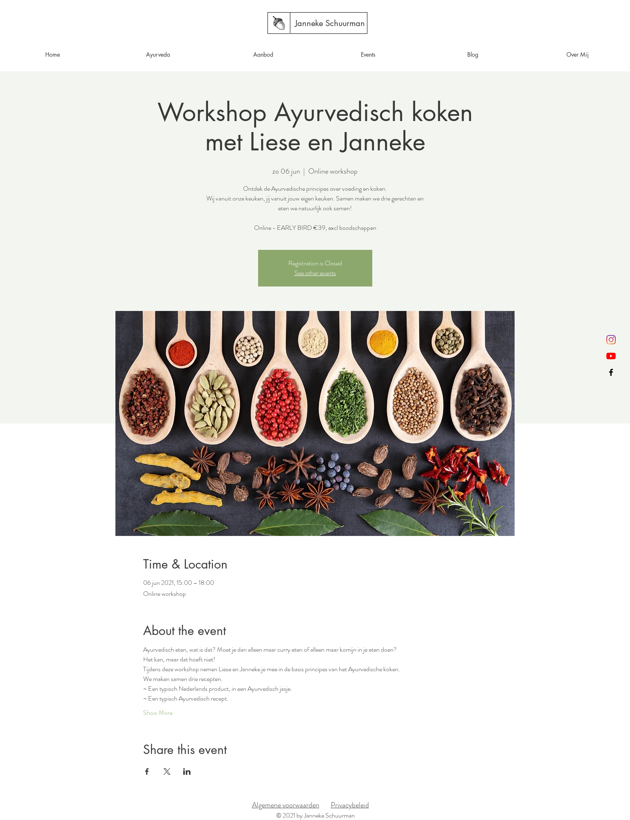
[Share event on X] (167, 771)
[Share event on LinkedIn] (187, 771)
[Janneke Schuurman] (330, 23)
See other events (315, 273)
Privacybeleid (350, 805)
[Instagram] (611, 339)
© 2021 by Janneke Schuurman (315, 815)
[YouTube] (611, 356)
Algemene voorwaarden (285, 805)
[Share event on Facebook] (147, 771)
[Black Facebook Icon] (611, 372)
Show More (157, 712)
